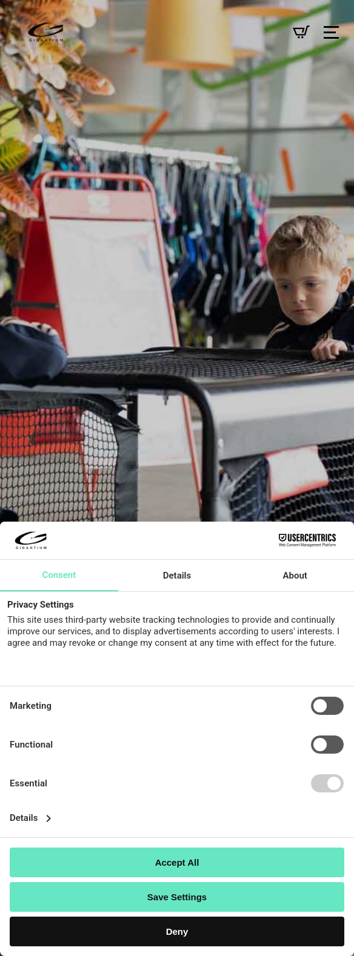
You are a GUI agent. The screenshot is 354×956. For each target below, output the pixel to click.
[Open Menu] (331, 32)
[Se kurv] (301, 32)
